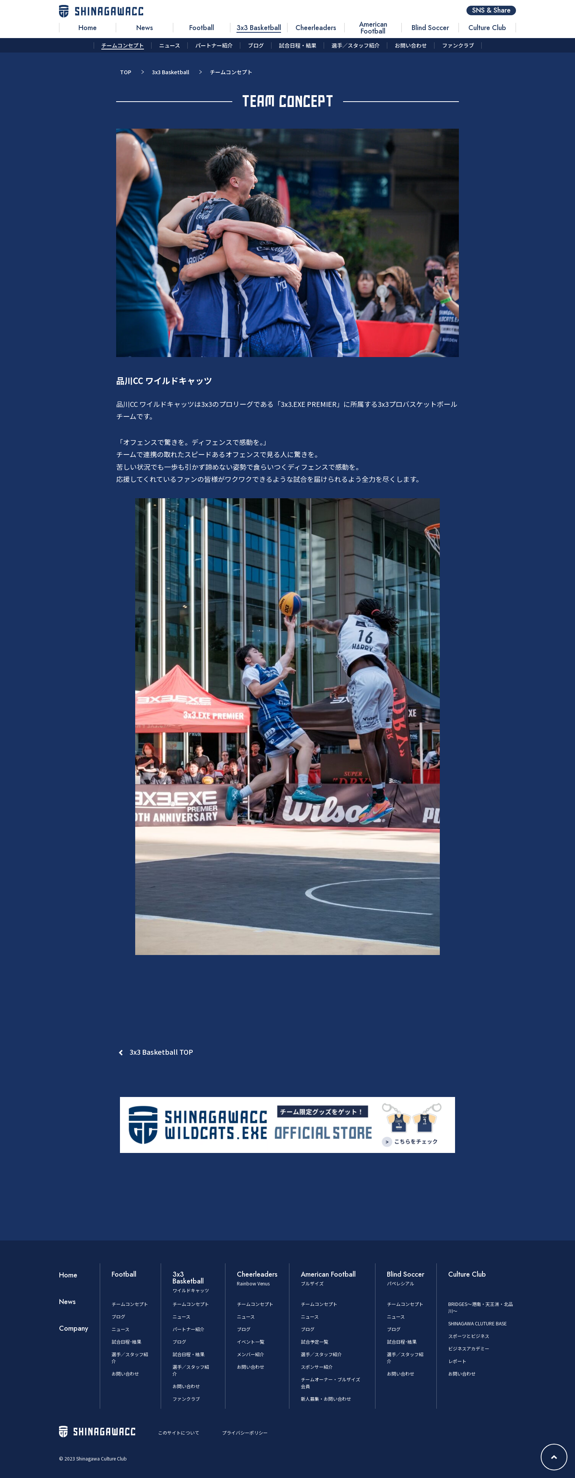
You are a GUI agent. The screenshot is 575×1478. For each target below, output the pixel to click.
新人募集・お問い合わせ (326, 1398)
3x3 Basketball (170, 72)
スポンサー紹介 (317, 1366)
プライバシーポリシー (245, 1432)
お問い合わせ (125, 1373)
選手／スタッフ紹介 (321, 1354)
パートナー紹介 (188, 1329)
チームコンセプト (130, 1304)
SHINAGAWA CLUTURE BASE (477, 1323)
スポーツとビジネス (468, 1336)
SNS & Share (491, 10)
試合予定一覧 (314, 1341)
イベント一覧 (250, 1341)
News (67, 1302)
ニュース (120, 1329)
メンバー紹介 (250, 1354)
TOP (125, 72)
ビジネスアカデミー (468, 1348)
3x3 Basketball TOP (161, 1052)
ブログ (118, 1316)
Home (68, 1275)
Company (73, 1328)
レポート (457, 1361)
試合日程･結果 (126, 1341)
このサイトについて (178, 1432)
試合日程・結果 (188, 1354)
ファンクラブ (186, 1398)
